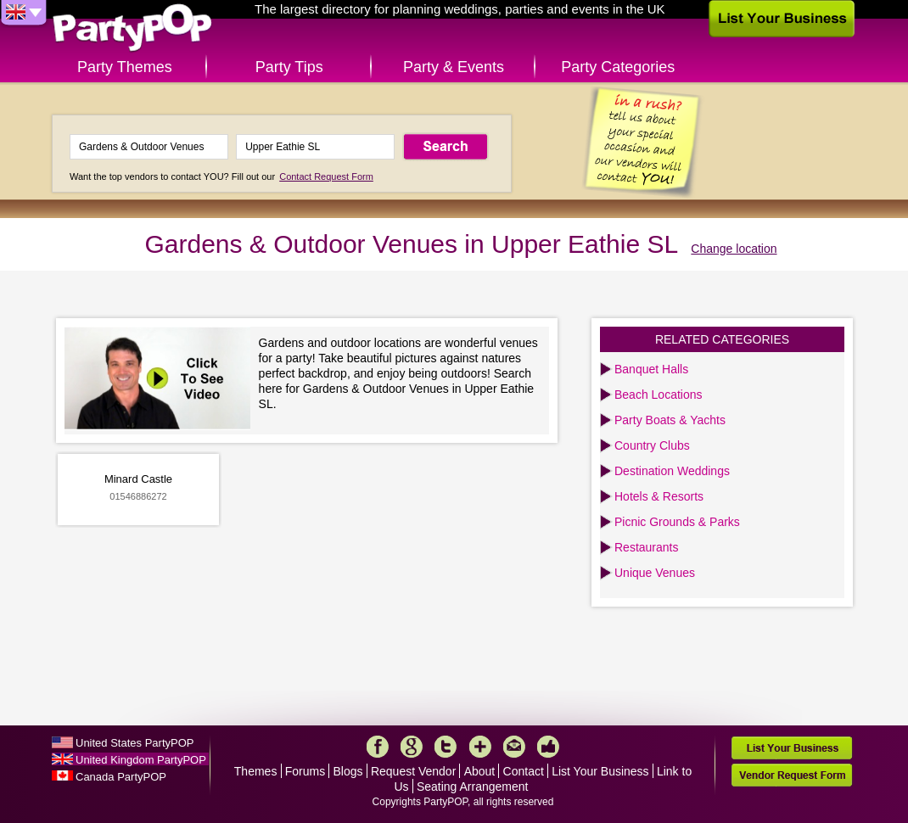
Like (548, 747)
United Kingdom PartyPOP (141, 759)
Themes (255, 771)
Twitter (445, 747)
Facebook (378, 747)
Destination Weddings (672, 471)
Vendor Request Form (792, 775)
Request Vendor (413, 771)
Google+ (412, 747)
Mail (514, 747)
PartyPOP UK (132, 28)
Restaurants (646, 547)
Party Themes (124, 67)
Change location (733, 248)
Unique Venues (654, 572)
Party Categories (618, 67)
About (480, 771)
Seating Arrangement (473, 786)
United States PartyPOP (134, 742)
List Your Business (600, 771)
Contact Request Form (326, 176)
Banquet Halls (651, 369)
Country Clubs (652, 445)
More (480, 747)
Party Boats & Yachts (670, 420)
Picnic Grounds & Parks (677, 522)
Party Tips (289, 67)
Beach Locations (658, 394)
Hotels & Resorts (658, 496)
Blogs (348, 771)
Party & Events (453, 67)
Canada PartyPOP (121, 776)
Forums (305, 771)
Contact (523, 771)
